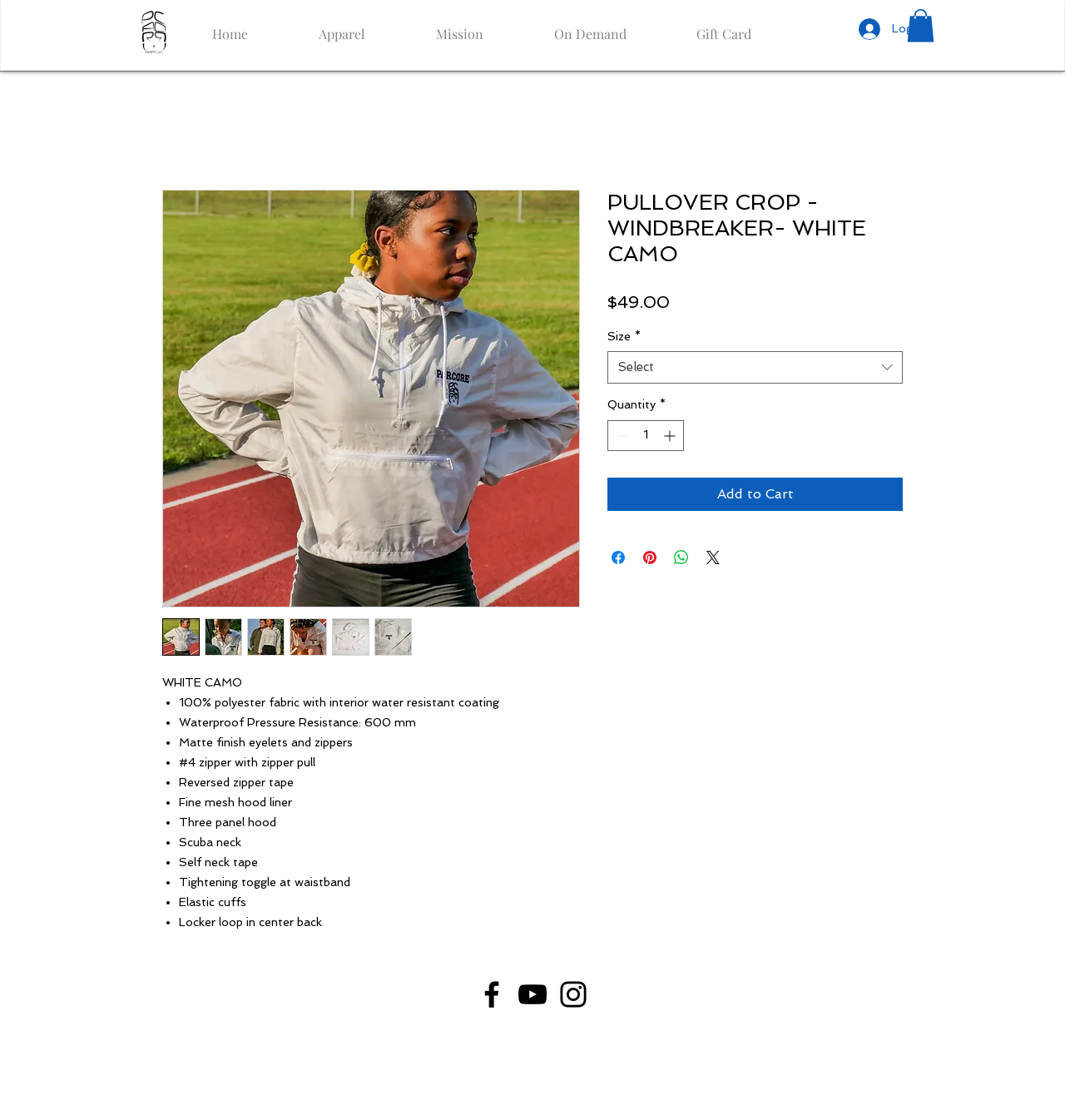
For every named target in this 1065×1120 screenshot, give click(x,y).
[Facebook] (491, 994)
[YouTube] (532, 994)
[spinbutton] (646, 435)
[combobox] (755, 367)
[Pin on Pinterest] (650, 557)
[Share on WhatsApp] (681, 557)
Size (624, 336)
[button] (920, 25)
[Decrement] (620, 435)
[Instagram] (573, 994)
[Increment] (671, 435)
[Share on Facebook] (618, 557)
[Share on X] (713, 557)
